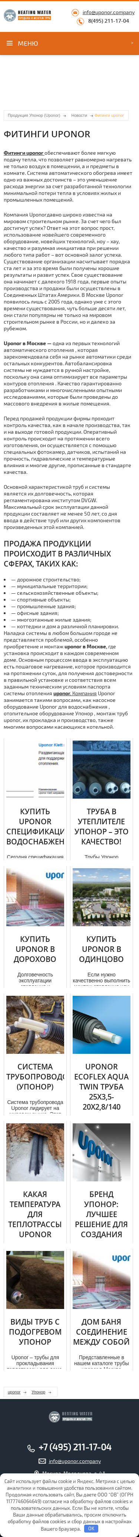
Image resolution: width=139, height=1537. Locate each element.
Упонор (38, 1392)
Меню (28, 43)
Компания (75, 693)
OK (91, 1528)
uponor (14, 1392)
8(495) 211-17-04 (108, 20)
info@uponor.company (109, 12)
